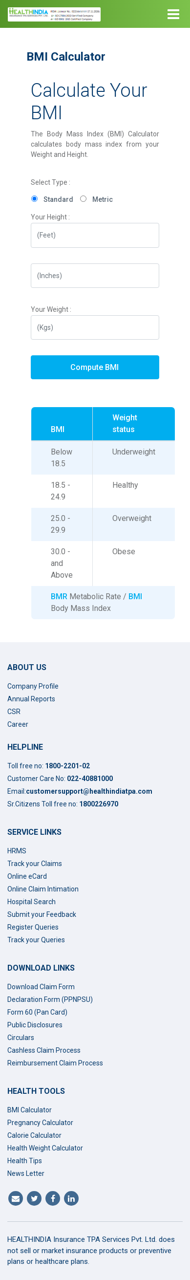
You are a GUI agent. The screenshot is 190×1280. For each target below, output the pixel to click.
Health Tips (24, 1161)
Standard (58, 199)
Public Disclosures (35, 1025)
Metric (102, 199)
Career (17, 724)
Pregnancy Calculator (40, 1123)
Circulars (20, 1037)
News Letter (25, 1173)
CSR (14, 712)
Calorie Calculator (34, 1135)
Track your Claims (34, 864)
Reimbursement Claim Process (55, 1063)
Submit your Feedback (41, 914)
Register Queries (33, 927)
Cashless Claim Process (44, 1050)
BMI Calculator (29, 1110)
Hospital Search (31, 902)
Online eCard (27, 876)
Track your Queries (36, 940)
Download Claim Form (41, 987)
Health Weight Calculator (45, 1148)
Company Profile (33, 686)
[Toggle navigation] (173, 14)
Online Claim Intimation (43, 889)
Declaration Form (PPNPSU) (50, 999)
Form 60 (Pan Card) (37, 1012)
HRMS (16, 851)
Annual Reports (31, 699)
